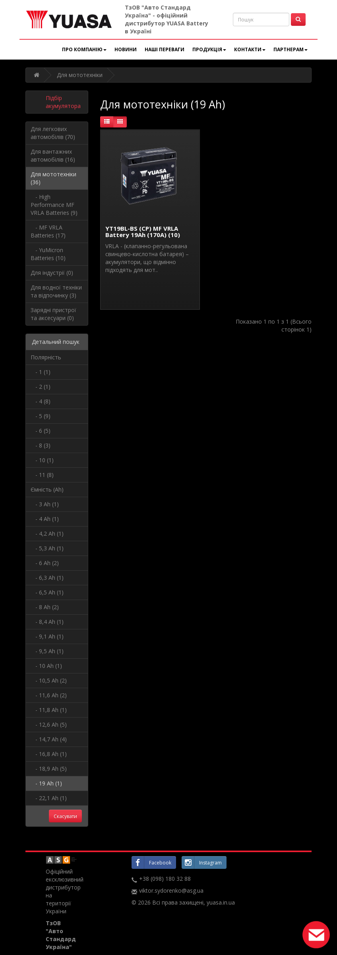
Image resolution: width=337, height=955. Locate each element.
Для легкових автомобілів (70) (53, 133)
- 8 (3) (40, 445)
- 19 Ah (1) (46, 783)
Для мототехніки (80, 75)
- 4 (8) (40, 401)
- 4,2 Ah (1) (47, 533)
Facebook (151, 862)
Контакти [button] (249, 49)
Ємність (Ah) (47, 489)
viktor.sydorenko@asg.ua (171, 890)
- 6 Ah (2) (45, 563)
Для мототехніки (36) (53, 178)
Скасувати (65, 816)
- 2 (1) (40, 386)
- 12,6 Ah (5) (49, 724)
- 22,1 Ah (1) (49, 798)
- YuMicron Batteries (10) (48, 254)
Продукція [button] (209, 49)
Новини (125, 49)
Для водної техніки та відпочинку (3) (56, 291)
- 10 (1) (42, 460)
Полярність (46, 357)
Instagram (202, 862)
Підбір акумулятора (63, 102)
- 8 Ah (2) (45, 607)
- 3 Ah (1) (45, 504)
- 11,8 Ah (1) (49, 710)
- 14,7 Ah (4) (49, 739)
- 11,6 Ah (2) (49, 695)
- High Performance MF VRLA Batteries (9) (54, 204)
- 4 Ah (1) (45, 519)
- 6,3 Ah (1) (47, 577)
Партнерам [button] (290, 49)
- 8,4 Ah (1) (47, 621)
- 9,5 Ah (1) (47, 651)
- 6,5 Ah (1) (47, 592)
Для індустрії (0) (52, 272)
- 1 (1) (40, 372)
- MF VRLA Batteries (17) (48, 231)
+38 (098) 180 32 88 (165, 878)
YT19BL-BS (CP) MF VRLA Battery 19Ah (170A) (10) (142, 231)
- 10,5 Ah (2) (49, 680)
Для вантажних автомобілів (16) (53, 155)
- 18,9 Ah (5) (49, 768)
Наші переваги (164, 49)
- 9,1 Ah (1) (47, 636)
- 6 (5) (40, 430)
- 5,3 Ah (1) (47, 548)
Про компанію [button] (84, 49)
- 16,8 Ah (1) (49, 754)
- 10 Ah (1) (46, 665)
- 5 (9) (40, 416)
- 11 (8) (42, 474)
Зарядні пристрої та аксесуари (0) (53, 314)
